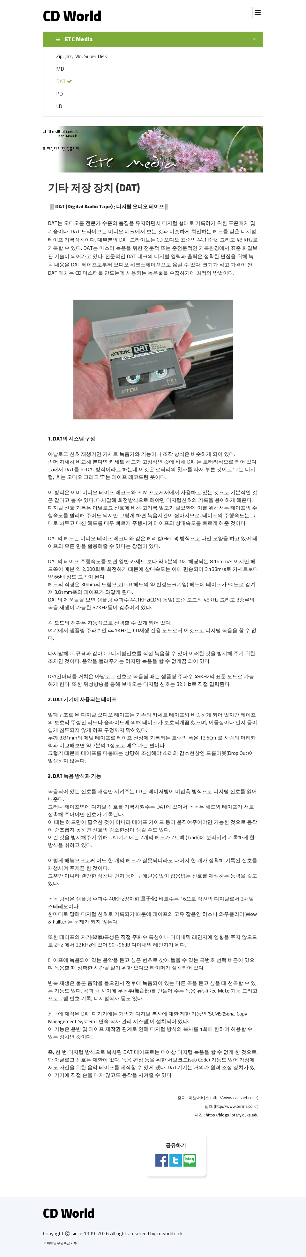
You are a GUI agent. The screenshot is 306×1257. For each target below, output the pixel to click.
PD (59, 93)
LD (59, 106)
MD (60, 68)
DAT (64, 81)
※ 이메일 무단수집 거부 (60, 1243)
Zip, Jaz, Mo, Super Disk (81, 56)
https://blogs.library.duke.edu (232, 1115)
